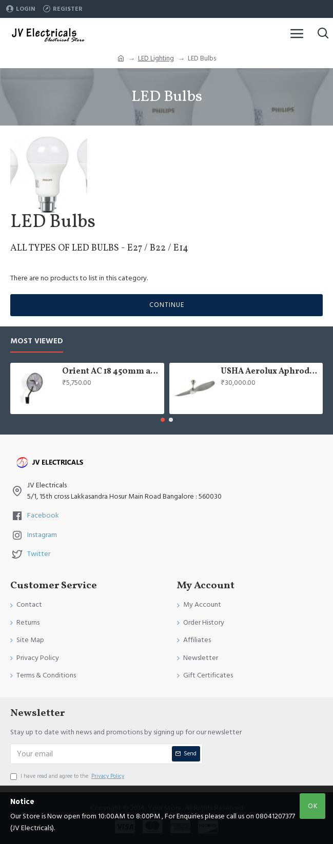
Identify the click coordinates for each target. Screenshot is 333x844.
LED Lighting (156, 58)
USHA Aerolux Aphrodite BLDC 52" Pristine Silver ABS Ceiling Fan (270, 371)
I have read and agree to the (68, 776)
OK (313, 806)
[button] (163, 420)
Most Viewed (36, 341)
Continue (166, 305)
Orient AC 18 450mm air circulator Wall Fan (111, 371)
